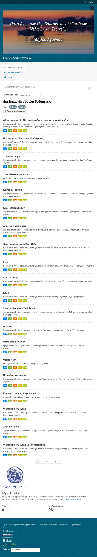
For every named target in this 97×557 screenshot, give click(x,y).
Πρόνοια (7, 326)
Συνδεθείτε (89, 2)
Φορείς (7, 58)
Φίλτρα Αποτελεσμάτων (15, 111)
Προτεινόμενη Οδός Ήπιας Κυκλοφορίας (23, 138)
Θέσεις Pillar (9, 360)
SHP (5, 130)
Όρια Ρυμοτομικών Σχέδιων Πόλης (20, 244)
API (4, 528)
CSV (19, 130)
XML (15, 130)
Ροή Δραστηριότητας (13, 72)
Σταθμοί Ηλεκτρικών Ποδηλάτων (19, 308)
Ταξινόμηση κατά (10, 95)
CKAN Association (10, 531)
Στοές (6, 262)
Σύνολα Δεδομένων (13, 67)
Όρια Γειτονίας (10, 277)
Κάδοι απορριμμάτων (14, 208)
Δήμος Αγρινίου (22, 58)
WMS (25, 130)
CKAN (7, 540)
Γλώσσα (6, 549)
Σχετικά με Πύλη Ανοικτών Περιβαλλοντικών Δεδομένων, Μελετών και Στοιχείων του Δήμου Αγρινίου (43, 524)
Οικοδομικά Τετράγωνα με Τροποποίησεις (24, 445)
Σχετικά (8, 77)
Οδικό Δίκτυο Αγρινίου (14, 342)
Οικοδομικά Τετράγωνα (14, 409)
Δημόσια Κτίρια (11, 427)
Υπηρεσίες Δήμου (12, 156)
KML (10, 130)
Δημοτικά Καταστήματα (14, 226)
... (51, 461)
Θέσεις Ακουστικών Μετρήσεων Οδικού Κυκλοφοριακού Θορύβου (36, 120)
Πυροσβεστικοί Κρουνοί (15, 375)
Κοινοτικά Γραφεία (12, 190)
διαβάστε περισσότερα (74, 499)
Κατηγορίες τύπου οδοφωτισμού (19, 393)
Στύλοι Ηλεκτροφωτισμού (15, 174)
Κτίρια (6, 293)
